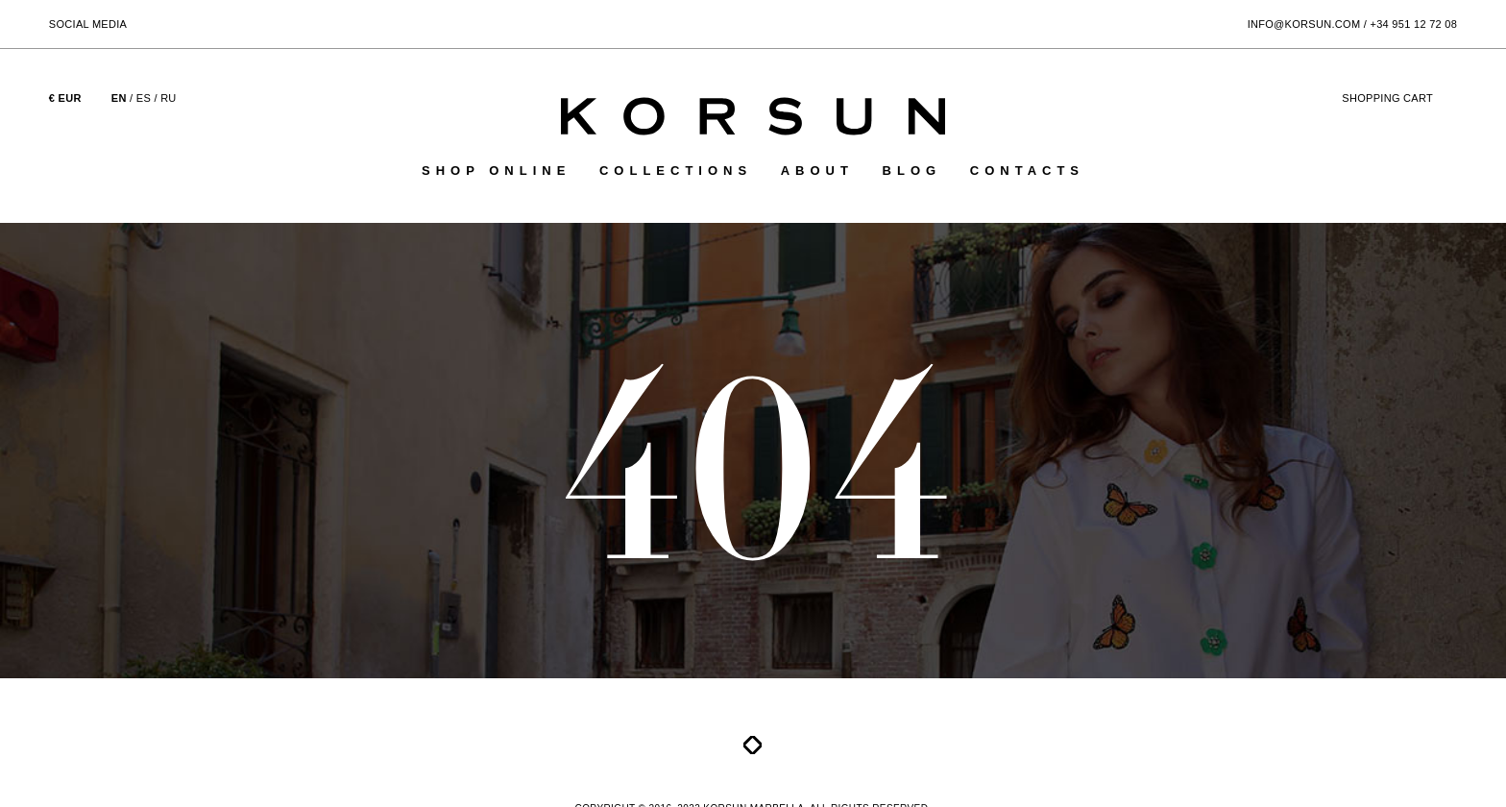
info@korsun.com (1304, 24)
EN (119, 98)
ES (143, 98)
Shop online (496, 170)
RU (168, 98)
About (817, 170)
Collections (675, 170)
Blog (912, 170)
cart (1399, 98)
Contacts (1027, 170)
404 (753, 464)
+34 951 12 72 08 (1413, 24)
